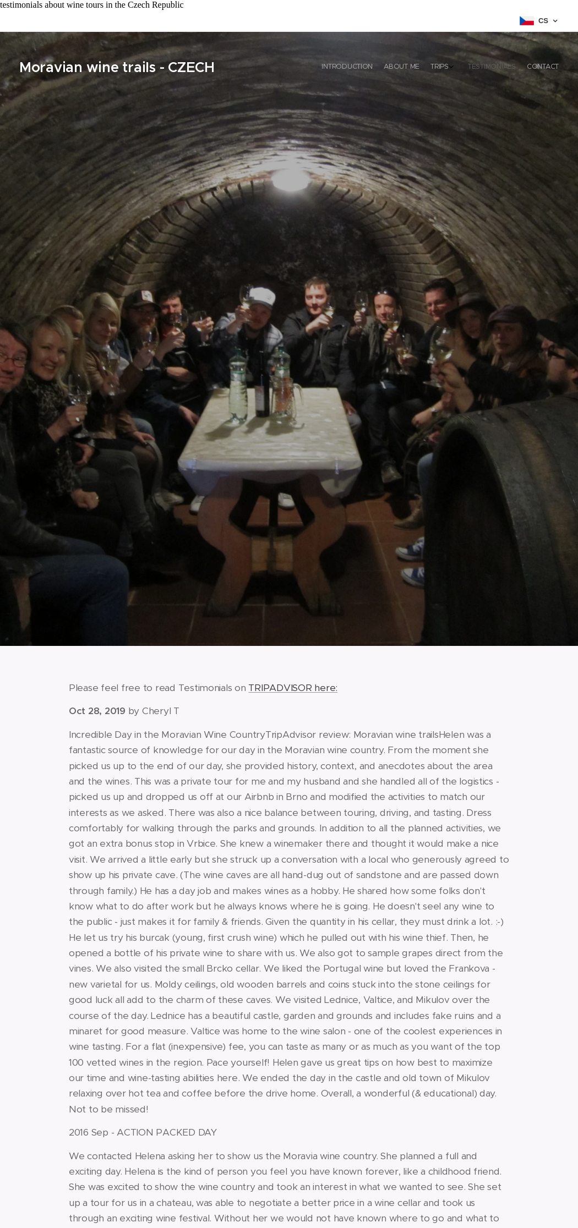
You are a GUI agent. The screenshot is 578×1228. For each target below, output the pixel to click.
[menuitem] (508, 67)
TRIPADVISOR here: (292, 688)
